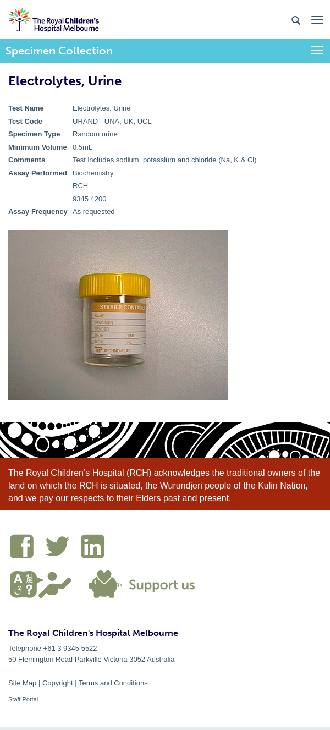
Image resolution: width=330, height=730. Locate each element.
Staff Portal (23, 699)
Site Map (22, 683)
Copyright (57, 683)
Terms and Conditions (113, 683)
